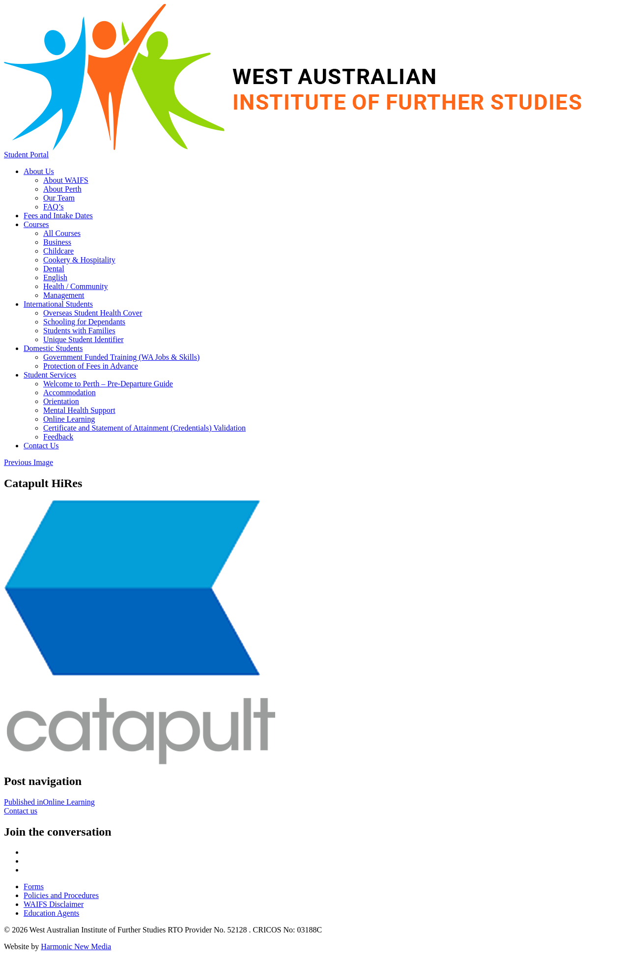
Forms (34, 886)
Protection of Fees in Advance (90, 366)
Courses (36, 224)
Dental (53, 268)
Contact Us (41, 445)
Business (57, 242)
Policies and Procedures (61, 895)
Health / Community (75, 286)
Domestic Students (53, 348)
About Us (39, 171)
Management (64, 295)
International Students (58, 304)
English (55, 277)
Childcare (58, 251)
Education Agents (51, 913)
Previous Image (28, 462)
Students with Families (79, 330)
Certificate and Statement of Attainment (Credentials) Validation (144, 428)
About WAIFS (65, 180)
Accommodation (69, 392)
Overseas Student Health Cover (92, 313)
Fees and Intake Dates (58, 215)
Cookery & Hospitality (79, 260)
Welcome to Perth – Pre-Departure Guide (108, 383)
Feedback (58, 437)
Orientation (61, 401)
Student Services (50, 375)
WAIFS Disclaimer (54, 904)
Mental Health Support (79, 410)
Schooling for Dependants (84, 322)
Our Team (59, 198)
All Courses (62, 233)
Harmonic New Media (76, 946)
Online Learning (69, 419)
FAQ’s (53, 207)
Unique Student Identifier (83, 339)
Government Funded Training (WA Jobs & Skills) (121, 357)
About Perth (62, 189)
